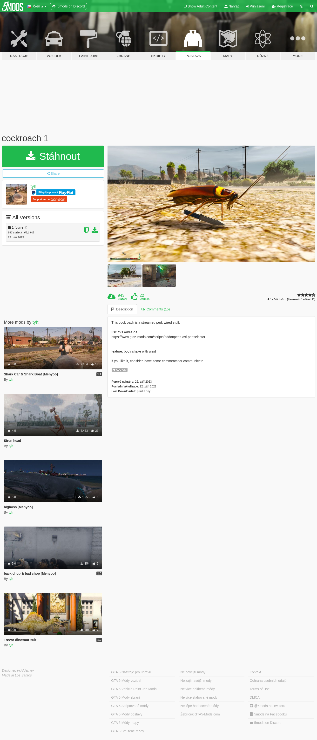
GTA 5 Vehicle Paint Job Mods (133, 689)
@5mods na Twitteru (267, 706)
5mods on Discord (266, 723)
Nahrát (231, 6)
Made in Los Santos (17, 675)
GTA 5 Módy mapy (125, 723)
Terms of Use (260, 689)
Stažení (122, 298)
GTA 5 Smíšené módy (127, 731)
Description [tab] (122, 309)
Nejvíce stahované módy (199, 697)
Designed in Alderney (18, 670)
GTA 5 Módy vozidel (126, 680)
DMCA (255, 697)
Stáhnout (53, 156)
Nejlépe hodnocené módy (200, 706)
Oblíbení (145, 298)
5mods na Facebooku (268, 714)
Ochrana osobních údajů (268, 680)
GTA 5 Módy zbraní (125, 697)
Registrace (282, 6)
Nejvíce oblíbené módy (198, 689)
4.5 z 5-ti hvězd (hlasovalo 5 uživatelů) (291, 299)
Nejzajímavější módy (196, 680)
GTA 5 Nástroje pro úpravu (131, 672)
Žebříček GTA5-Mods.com (200, 714)
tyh (33, 186)
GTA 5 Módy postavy (126, 714)
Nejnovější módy (193, 672)
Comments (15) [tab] (155, 309)
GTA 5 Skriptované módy (129, 706)
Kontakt (255, 672)
